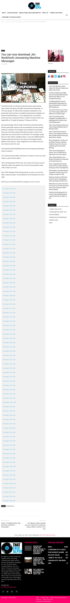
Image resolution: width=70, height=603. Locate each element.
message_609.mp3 (9, 501)
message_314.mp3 (9, 317)
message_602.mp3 (9, 479)
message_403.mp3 (9, 364)
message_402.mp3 (9, 360)
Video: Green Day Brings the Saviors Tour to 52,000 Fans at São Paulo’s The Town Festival (57, 152)
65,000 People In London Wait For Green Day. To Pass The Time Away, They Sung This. (39, 561)
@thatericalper (48, 535)
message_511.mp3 (9, 437)
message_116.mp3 (9, 253)
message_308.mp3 (9, 296)
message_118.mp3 (9, 257)
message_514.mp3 (9, 449)
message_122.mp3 (9, 270)
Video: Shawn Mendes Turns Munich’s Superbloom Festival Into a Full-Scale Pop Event (58, 159)
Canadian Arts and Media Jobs (58, 217)
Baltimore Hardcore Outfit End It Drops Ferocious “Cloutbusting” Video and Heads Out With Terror (58, 179)
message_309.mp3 (9, 300)
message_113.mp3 (9, 240)
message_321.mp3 (9, 347)
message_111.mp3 (9, 231)
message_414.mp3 (9, 372)
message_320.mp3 (9, 343)
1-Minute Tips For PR (55, 209)
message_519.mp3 (9, 462)
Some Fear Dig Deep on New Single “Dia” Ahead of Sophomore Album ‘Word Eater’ (58, 88)
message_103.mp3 (9, 197)
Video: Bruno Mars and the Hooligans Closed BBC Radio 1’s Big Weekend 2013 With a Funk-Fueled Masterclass (58, 119)
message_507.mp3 (9, 424)
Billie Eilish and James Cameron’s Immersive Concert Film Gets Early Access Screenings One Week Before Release (59, 186)
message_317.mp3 (9, 330)
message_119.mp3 (9, 261)
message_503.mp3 (9, 415)
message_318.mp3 (9, 334)
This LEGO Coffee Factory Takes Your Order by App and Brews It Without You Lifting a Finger (58, 111)
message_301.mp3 (9, 274)
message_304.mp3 (9, 287)
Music (7, 21)
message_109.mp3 (9, 223)
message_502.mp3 (9, 411)
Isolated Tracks (53, 220)
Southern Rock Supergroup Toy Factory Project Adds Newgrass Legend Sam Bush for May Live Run (58, 195)
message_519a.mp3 (9, 466)
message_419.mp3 (9, 390)
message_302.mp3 (9, 278)
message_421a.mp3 (9, 402)
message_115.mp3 (9, 249)
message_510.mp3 (9, 432)
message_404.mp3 (9, 368)
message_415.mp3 (9, 377)
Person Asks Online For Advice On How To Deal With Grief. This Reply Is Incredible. (39, 549)
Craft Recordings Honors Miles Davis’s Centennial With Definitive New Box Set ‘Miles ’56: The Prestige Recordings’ (58, 95)
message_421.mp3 (9, 398)
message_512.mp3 (9, 441)
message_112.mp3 (9, 236)
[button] (67, 15)
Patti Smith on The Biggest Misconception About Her (38, 572)
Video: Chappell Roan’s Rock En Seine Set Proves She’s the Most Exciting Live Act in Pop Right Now (58, 165)
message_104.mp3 (9, 202)
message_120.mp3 (9, 266)
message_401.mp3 (9, 355)
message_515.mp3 (9, 454)
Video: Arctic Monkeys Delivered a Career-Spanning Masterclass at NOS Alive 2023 (58, 127)
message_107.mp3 (9, 214)
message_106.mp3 (9, 210)
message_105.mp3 (9, 206)
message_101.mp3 (9, 189)
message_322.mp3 (9, 351)
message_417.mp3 (9, 385)
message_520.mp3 (9, 471)
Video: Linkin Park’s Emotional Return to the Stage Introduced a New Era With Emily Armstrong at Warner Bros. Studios (58, 134)
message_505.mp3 (9, 419)
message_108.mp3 (9, 219)
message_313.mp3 (9, 313)
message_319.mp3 (9, 338)
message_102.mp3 (9, 193)
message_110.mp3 (9, 227)
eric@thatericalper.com (8, 587)
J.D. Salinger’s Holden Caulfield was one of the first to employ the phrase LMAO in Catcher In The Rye (35, 526)
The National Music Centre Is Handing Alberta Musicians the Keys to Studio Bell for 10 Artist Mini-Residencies (58, 104)
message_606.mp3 (9, 496)
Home (2, 21)
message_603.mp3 (9, 488)
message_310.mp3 (9, 304)
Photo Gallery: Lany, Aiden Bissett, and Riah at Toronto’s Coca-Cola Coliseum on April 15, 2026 (58, 172)
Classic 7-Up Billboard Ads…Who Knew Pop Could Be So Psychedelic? (11, 525)
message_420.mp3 (9, 394)
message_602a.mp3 (9, 484)
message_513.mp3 (9, 445)
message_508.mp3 (9, 428)
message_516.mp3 (9, 458)
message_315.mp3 (9, 321)
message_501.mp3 (9, 407)
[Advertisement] (35, 36)
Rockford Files (10, 506)
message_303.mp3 (9, 283)
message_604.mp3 (9, 492)
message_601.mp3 (9, 475)
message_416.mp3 (9, 381)
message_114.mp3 (9, 244)
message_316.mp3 (9, 325)
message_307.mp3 (9, 291)
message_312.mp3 (9, 308)
